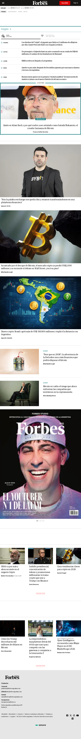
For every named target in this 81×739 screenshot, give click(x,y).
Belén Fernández (7, 576)
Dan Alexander (6, 651)
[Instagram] (74, 715)
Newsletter (12, 714)
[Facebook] (67, 715)
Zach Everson (34, 584)
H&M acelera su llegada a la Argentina (37, 61)
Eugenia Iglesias (35, 657)
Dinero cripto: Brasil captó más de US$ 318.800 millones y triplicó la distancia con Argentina (39, 333)
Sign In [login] (76, 3)
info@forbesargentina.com (14, 691)
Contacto (20, 714)
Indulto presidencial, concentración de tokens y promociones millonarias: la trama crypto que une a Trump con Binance (39, 574)
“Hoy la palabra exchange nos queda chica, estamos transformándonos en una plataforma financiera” (38, 201)
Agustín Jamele (6, 338)
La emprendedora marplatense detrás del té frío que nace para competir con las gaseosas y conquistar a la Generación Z (40, 646)
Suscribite (64, 3)
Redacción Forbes (63, 652)
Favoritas (63, 36)
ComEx (20, 11)
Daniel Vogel (61, 573)
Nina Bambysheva (49, 395)
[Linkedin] (73, 718)
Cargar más (40, 593)
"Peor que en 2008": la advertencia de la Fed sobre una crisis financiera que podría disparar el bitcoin (60, 357)
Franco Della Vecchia (40, 132)
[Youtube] (77, 715)
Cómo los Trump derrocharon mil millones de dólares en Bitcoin (11, 643)
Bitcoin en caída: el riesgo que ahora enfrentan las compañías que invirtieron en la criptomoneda (60, 389)
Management (12, 11)
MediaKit (4, 714)
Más (23, 36)
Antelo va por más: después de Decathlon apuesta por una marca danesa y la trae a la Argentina (50, 69)
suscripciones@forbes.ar (8, 702)
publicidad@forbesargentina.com (10, 688)
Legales (12, 716)
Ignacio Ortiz (5, 206)
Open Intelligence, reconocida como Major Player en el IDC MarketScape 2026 (68, 644)
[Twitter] (71, 715)
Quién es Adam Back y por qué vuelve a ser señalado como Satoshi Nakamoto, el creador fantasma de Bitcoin (40, 126)
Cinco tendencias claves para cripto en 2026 (68, 568)
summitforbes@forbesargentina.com (11, 697)
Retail (25, 11)
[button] (37, 520)
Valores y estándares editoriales (34, 714)
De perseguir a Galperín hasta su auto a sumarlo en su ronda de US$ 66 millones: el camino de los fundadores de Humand (50, 53)
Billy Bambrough (7, 272)
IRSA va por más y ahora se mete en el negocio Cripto (10, 569)
